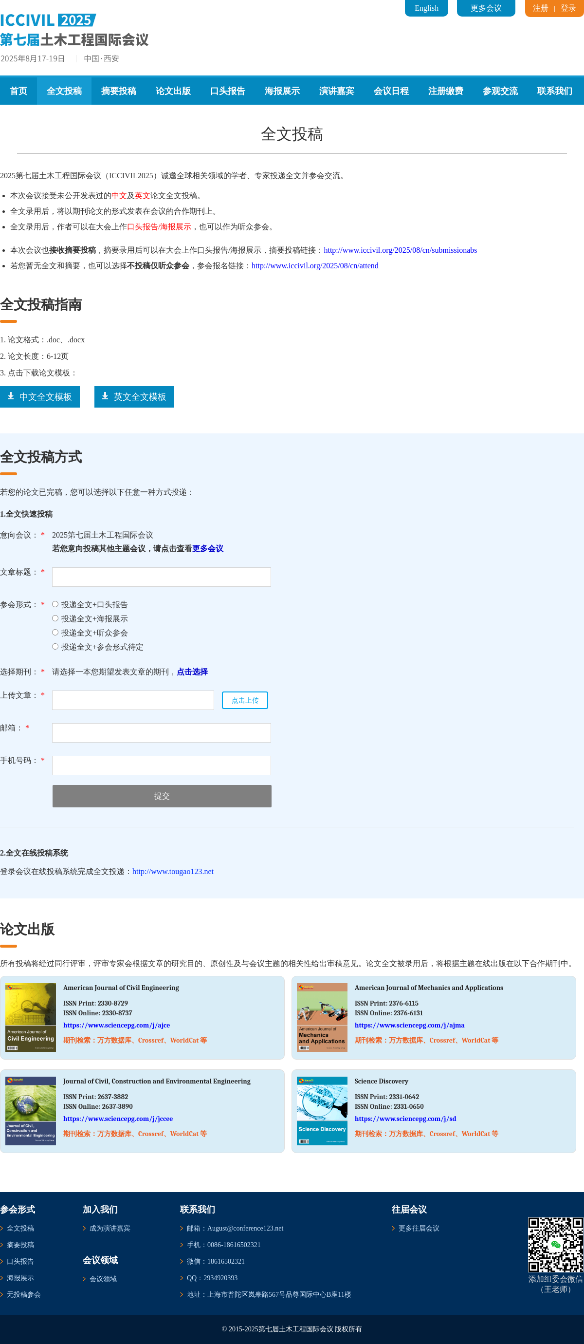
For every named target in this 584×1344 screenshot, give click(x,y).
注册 (540, 8)
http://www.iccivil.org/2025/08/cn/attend (315, 265)
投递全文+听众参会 (90, 633)
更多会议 (486, 8)
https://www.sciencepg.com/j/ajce (116, 1025)
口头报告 (227, 91)
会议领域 (103, 1279)
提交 (162, 796)
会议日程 (391, 91)
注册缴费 (445, 91)
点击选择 (192, 672)
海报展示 (282, 91)
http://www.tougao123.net (173, 871)
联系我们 (554, 91)
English (426, 8)
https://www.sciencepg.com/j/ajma (410, 1025)
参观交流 (500, 91)
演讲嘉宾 (336, 91)
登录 (568, 8)
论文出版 (173, 91)
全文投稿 (64, 91)
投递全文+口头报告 (90, 604)
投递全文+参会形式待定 (98, 647)
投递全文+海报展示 (90, 619)
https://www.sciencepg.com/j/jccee (118, 1119)
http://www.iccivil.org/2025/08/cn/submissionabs (400, 250)
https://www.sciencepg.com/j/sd (405, 1119)
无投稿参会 (24, 1294)
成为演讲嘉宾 (110, 1228)
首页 (18, 91)
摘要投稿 (118, 91)
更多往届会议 (419, 1228)
